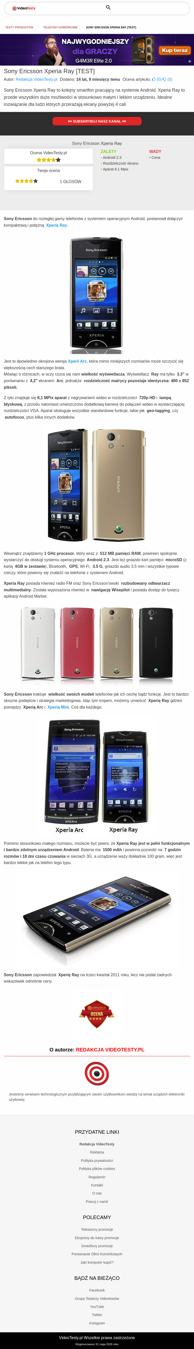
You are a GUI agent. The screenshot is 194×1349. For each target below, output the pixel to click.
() (157, 79)
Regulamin (97, 1177)
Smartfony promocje (97, 1246)
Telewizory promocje (97, 1229)
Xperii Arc (77, 361)
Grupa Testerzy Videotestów (97, 1299)
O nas (97, 1193)
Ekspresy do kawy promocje (97, 1238)
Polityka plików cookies (97, 1169)
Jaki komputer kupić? (97, 1262)
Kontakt (97, 1185)
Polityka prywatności (97, 1161)
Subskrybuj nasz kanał (97, 121)
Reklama (97, 1152)
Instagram (97, 1323)
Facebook (97, 1290)
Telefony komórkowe (60, 27)
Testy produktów (19, 27)
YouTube (97, 1307)
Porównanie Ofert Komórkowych (97, 1254)
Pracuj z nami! (97, 1202)
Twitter (97, 1315)
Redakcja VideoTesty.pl (36, 79)
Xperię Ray (56, 225)
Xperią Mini (58, 707)
